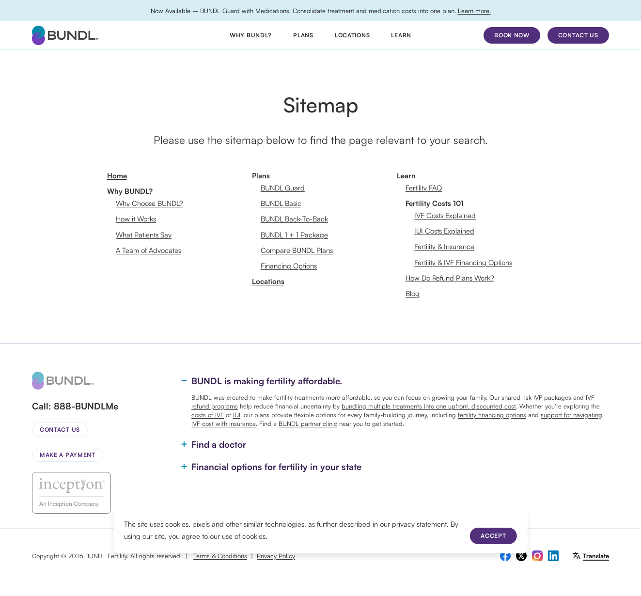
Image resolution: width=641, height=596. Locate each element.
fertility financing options (492, 415)
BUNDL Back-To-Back (294, 218)
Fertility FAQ (424, 187)
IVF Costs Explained (445, 215)
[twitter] (521, 555)
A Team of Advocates (148, 250)
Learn (401, 35)
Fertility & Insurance (444, 246)
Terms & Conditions (220, 556)
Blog (413, 293)
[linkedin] (553, 555)
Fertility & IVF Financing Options (463, 262)
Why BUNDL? (251, 35)
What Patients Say (144, 234)
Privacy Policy (276, 556)
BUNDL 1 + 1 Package (294, 234)
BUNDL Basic (281, 203)
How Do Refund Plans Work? (450, 277)
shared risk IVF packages (536, 397)
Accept (493, 535)
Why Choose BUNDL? (149, 203)
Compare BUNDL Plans (297, 250)
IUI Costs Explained (444, 230)
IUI (236, 415)
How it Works (136, 218)
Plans (303, 35)
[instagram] (537, 555)
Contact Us (60, 429)
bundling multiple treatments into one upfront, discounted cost (429, 406)
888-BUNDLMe (86, 405)
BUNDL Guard (283, 187)
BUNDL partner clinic (308, 423)
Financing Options (289, 265)
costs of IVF (207, 415)
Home (117, 175)
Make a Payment (67, 454)
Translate (596, 556)
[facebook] (505, 555)
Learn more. (474, 11)
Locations (352, 35)
